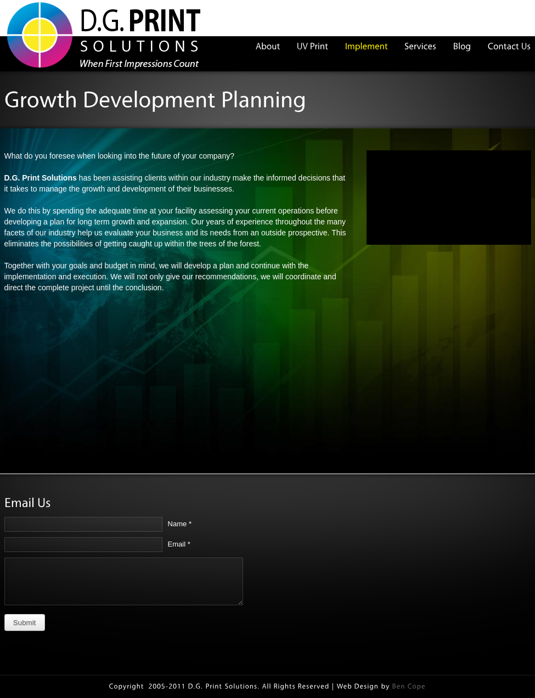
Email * (179, 544)
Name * (180, 524)
